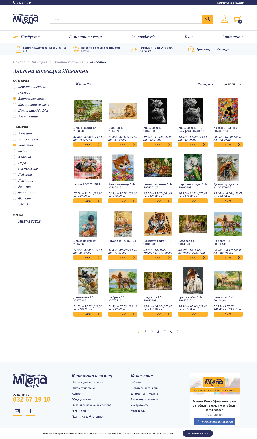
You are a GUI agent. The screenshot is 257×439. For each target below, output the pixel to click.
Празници (23, 180)
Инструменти (139, 405)
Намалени (82, 83)
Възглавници (25, 116)
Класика (22, 157)
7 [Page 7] (177, 331)
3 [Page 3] (151, 331)
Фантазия (23, 192)
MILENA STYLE (26, 221)
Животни (23, 145)
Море (19, 163)
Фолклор (22, 198)
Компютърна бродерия (230, 2)
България (23, 133)
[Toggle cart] (237, 19)
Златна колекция (29, 99)
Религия (22, 186)
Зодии (20, 151)
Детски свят (25, 139)
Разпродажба (143, 36)
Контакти (232, 36)
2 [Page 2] (145, 331)
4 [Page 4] (158, 331)
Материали (138, 411)
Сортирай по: (207, 84)
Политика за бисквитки (87, 416)
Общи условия (81, 399)
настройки (167, 433)
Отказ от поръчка (84, 388)
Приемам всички (198, 433)
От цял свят (25, 169)
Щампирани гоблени (31, 104)
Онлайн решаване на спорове (91, 405)
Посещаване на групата (214, 421)
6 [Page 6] (171, 331)
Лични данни (80, 411)
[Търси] (126, 19)
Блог (189, 36)
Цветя (20, 204)
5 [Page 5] (164, 331)
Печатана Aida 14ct (30, 110)
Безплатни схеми (85, 36)
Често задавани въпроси (88, 382)
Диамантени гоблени (145, 393)
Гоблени (21, 93)
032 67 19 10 (22, 2)
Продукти (30, 36)
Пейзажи (22, 175)
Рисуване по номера (144, 399)
